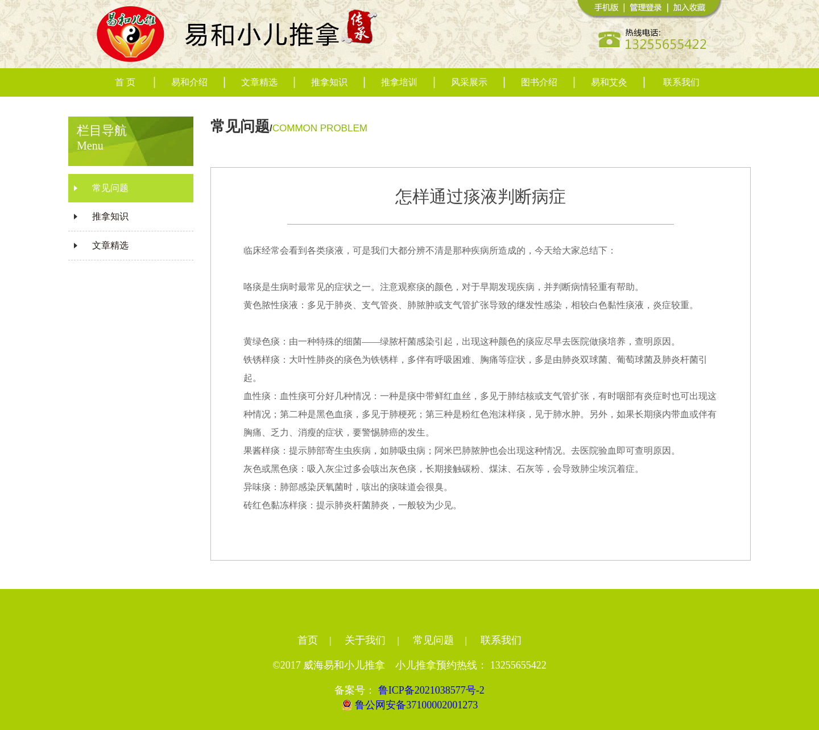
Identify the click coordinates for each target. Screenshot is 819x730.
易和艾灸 (609, 82)
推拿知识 (329, 82)
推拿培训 (399, 82)
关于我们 (365, 640)
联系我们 (681, 82)
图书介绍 (539, 82)
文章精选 (259, 82)
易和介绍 (189, 82)
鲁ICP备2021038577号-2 (431, 690)
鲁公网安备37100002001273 (409, 705)
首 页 (125, 82)
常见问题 (110, 188)
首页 (307, 640)
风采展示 (469, 82)
